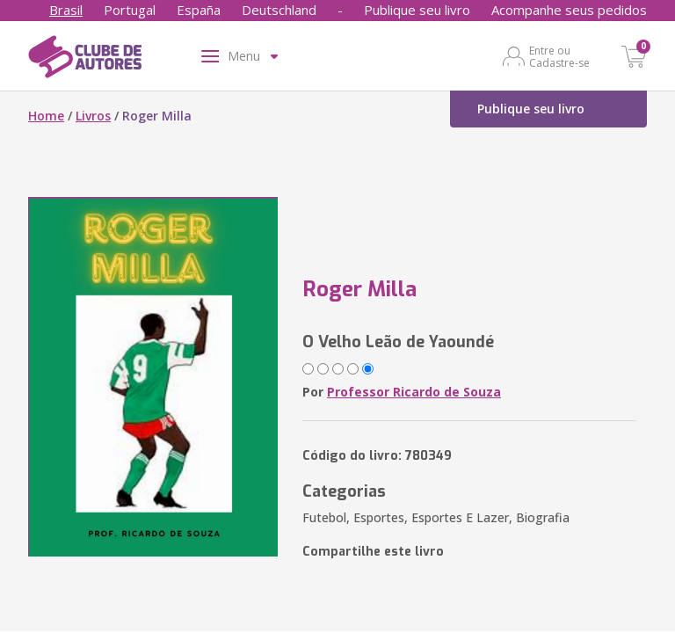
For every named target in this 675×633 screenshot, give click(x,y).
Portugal (130, 9)
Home (46, 115)
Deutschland (279, 9)
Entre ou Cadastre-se (559, 56)
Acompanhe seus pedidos (569, 9)
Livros (93, 115)
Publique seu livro (417, 9)
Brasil (66, 9)
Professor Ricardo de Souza (414, 391)
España (199, 9)
